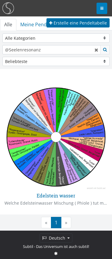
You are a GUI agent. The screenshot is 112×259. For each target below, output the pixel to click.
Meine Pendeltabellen (44, 24)
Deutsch (54, 238)
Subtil (28, 246)
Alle (8, 24)
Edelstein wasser (56, 195)
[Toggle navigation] (102, 8)
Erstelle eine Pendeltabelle (78, 23)
